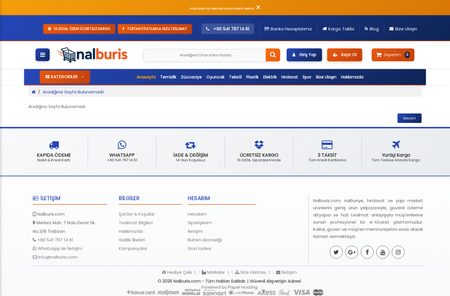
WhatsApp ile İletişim (60, 269)
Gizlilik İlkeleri (132, 260)
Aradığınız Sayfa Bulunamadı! (73, 92)
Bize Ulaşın (326, 77)
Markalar (213, 293)
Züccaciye (191, 77)
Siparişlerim (200, 243)
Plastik (252, 77)
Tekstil (235, 77)
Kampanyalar (133, 269)
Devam (409, 118)
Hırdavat (289, 77)
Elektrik (270, 77)
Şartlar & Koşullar (137, 235)
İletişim (195, 252)
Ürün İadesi (199, 269)
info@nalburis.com (57, 278)
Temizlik (168, 77)
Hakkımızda (352, 77)
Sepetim (393, 55)
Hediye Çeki (177, 293)
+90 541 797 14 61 (55, 260)
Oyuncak (215, 77)
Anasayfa (146, 77)
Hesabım (197, 235)
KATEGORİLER (65, 77)
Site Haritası (250, 293)
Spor (306, 77)
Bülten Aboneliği (205, 260)
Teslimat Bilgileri (136, 243)
